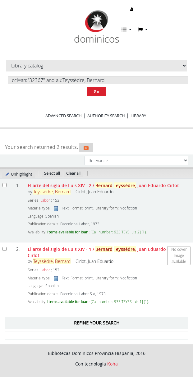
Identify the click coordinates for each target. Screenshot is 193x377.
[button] (126, 29)
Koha (112, 364)
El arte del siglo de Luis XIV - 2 (103, 185)
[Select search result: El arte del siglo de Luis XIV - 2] (4, 185)
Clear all (73, 173)
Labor (45, 200)
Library (138, 115)
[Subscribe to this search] (86, 147)
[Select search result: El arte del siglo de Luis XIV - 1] (4, 249)
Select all (52, 173)
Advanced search (63, 115)
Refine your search (96, 323)
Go (96, 91)
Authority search (106, 115)
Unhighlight (18, 174)
